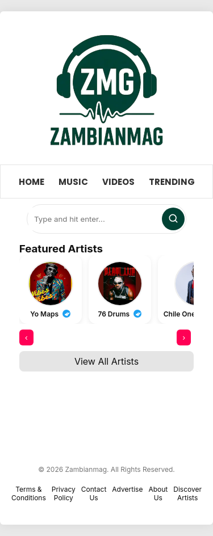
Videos (118, 182)
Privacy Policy (64, 493)
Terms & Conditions (28, 493)
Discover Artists (187, 493)
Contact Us (94, 493)
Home (31, 182)
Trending (172, 182)
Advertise (127, 489)
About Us (158, 493)
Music (73, 182)
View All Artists (106, 361)
